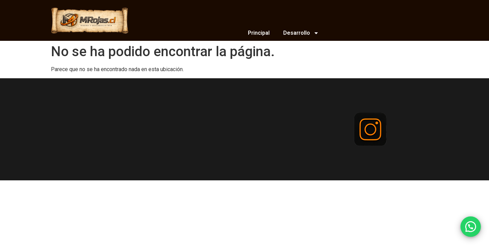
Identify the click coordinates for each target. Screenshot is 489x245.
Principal (259, 33)
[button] (470, 226)
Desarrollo (301, 33)
